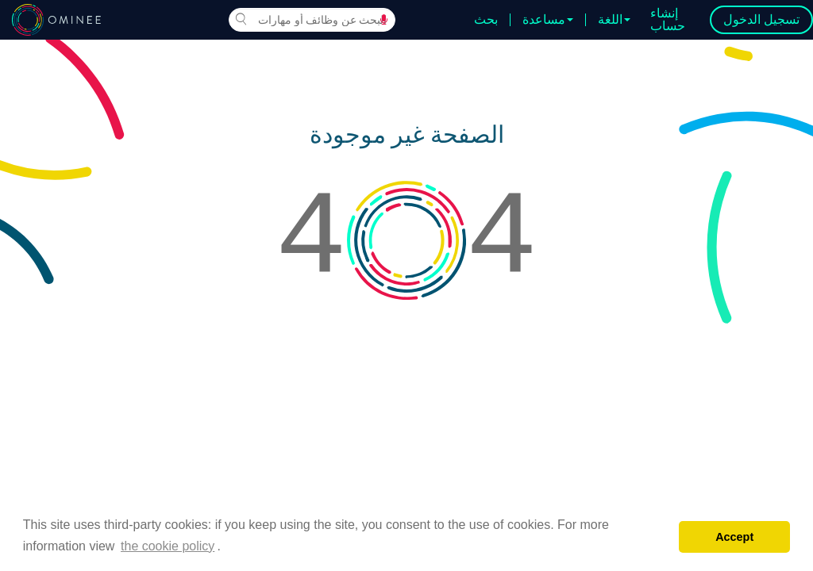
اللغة (614, 19)
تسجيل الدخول (761, 19)
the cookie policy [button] (167, 546)
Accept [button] (734, 537)
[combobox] (312, 20)
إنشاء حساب (667, 19)
